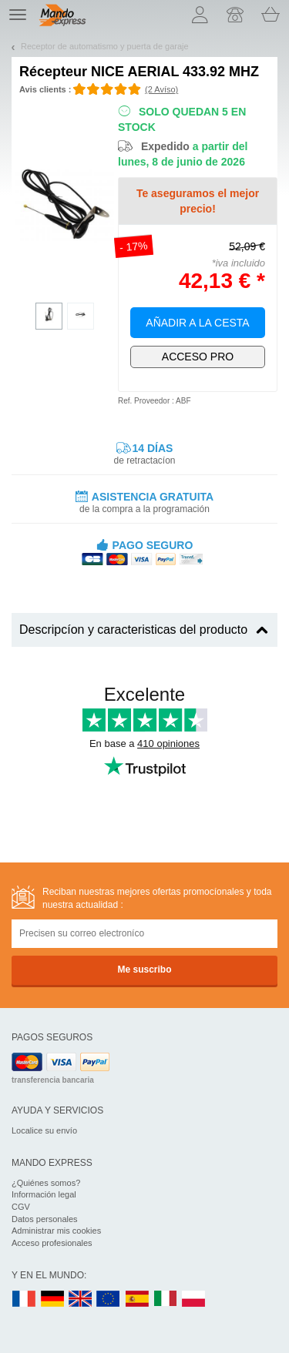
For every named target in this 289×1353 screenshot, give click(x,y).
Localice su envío (44, 1130)
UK (81, 1299)
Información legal (44, 1194)
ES (137, 1299)
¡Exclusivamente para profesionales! (197, 356)
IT (165, 1299)
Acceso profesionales (52, 1243)
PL (194, 1299)
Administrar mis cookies (56, 1230)
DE (52, 1299)
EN (108, 1299)
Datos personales (45, 1219)
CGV (21, 1206)
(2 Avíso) (161, 89)
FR (24, 1299)
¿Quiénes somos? (46, 1182)
